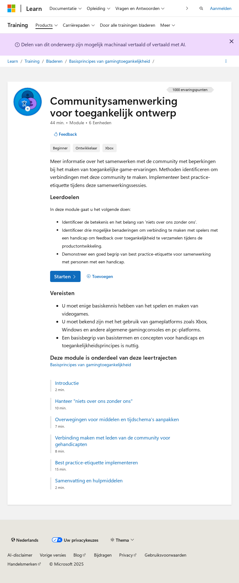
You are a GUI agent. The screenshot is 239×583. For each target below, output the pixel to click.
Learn (13, 61)
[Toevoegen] (99, 276)
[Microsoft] (11, 8)
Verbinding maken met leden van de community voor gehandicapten (112, 441)
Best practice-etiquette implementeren (96, 462)
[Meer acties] (226, 61)
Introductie (67, 383)
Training (33, 61)
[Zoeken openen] (201, 8)
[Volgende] (187, 8)
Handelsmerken (22, 564)
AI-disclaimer (19, 555)
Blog (77, 555)
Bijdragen (103, 555)
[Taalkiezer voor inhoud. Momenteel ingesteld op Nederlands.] (24, 540)
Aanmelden (221, 8)
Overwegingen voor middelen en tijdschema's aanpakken (117, 419)
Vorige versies (53, 555)
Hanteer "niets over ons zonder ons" (94, 401)
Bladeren (55, 61)
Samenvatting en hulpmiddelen (89, 480)
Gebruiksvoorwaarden (165, 555)
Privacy (126, 555)
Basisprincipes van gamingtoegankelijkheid (110, 61)
